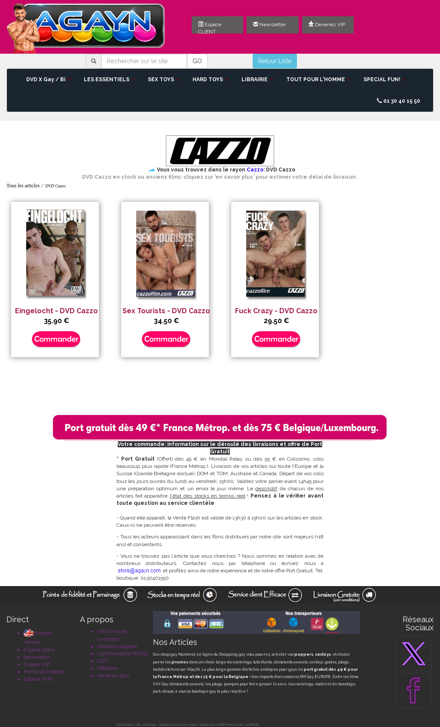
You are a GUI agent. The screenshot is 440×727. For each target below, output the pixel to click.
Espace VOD (38, 679)
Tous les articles (23, 186)
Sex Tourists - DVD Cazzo (166, 311)
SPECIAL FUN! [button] (385, 79)
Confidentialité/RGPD (122, 654)
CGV (102, 661)
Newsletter (269, 24)
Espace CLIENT (209, 27)
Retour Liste (274, 61)
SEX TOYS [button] (164, 79)
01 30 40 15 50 (398, 101)
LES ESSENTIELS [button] (109, 79)
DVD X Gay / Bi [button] (48, 79)
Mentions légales (117, 646)
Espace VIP (36, 664)
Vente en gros (113, 675)
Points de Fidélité (44, 672)
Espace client (39, 650)
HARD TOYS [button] (210, 79)
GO (197, 61)
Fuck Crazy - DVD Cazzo (276, 311)
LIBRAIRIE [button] (257, 79)
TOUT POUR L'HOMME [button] (318, 79)
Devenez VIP (327, 24)
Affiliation (107, 668)
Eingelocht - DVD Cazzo (56, 311)
